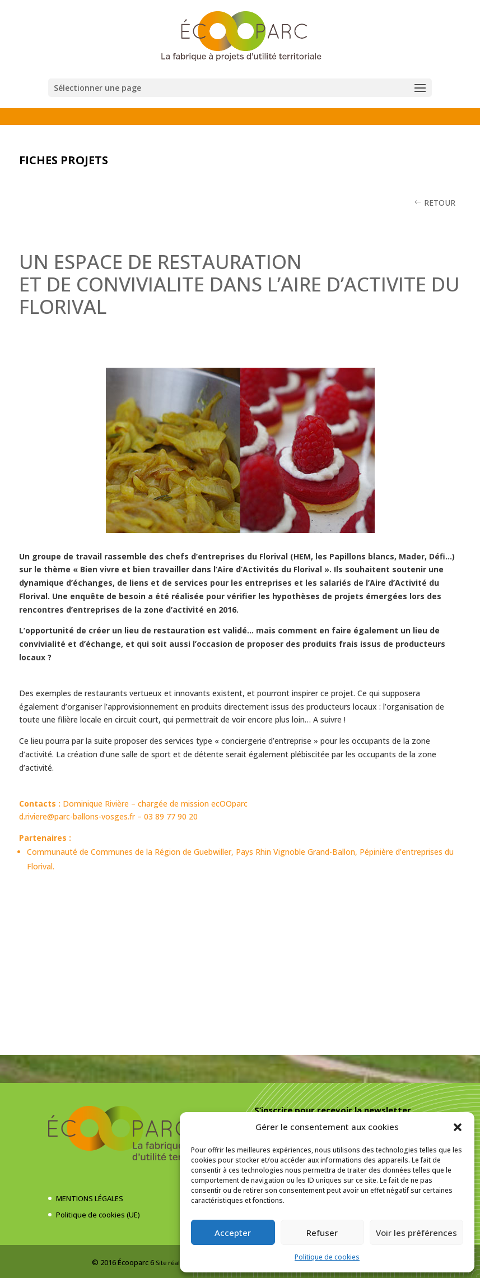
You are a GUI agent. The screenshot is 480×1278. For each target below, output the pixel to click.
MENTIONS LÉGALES (89, 1198)
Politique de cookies (327, 1257)
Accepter (233, 1232)
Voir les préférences (416, 1232)
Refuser (322, 1232)
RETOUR (439, 202)
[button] (457, 1127)
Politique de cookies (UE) (98, 1215)
